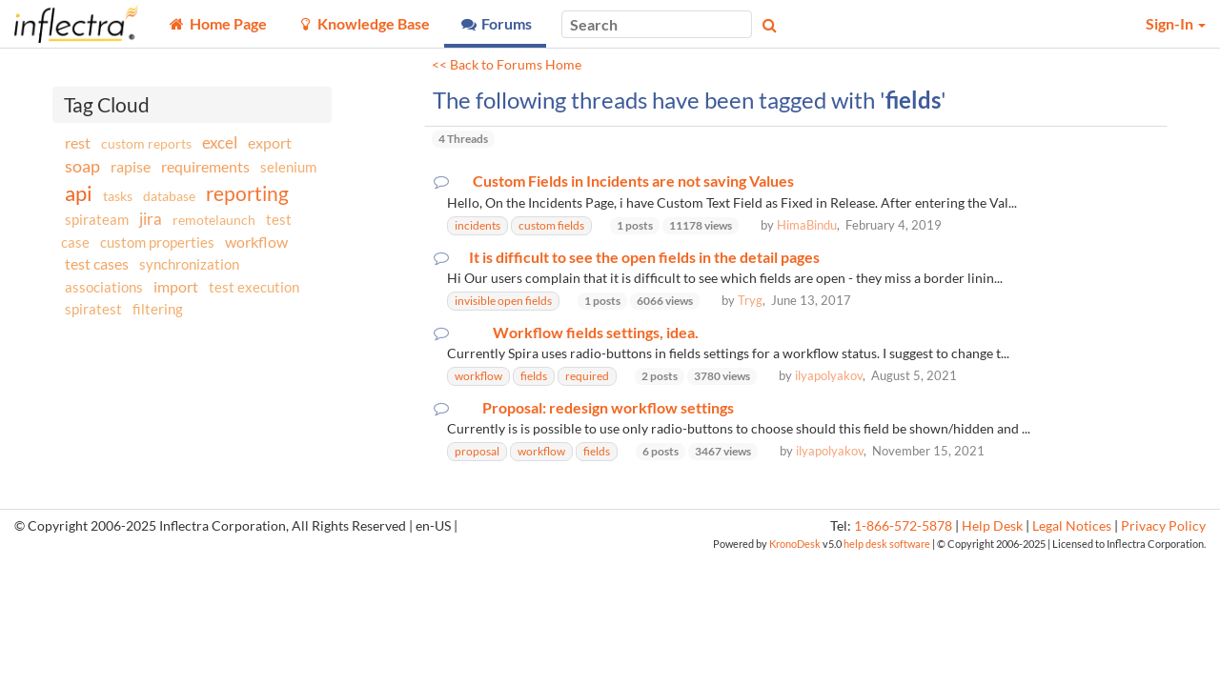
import (175, 286)
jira (150, 219)
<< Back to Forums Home (506, 64)
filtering (157, 308)
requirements (205, 166)
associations (104, 286)
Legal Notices (1071, 526)
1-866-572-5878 (903, 526)
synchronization (189, 263)
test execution (254, 287)
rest (78, 142)
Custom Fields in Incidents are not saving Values (633, 181)
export (270, 142)
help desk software (887, 543)
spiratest (93, 308)
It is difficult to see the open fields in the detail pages (644, 257)
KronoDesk (795, 543)
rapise (131, 166)
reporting (247, 193)
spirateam (97, 219)
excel (219, 142)
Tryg (750, 300)
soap (82, 165)
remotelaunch (214, 220)
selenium (288, 166)
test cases (97, 263)
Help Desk (992, 526)
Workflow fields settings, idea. (596, 332)
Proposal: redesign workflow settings (608, 407)
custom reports (146, 143)
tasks (117, 196)
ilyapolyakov (829, 375)
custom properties (157, 242)
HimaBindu (807, 224)
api (78, 193)
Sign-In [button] (1176, 23)
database (169, 196)
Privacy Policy (1163, 526)
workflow (256, 241)
